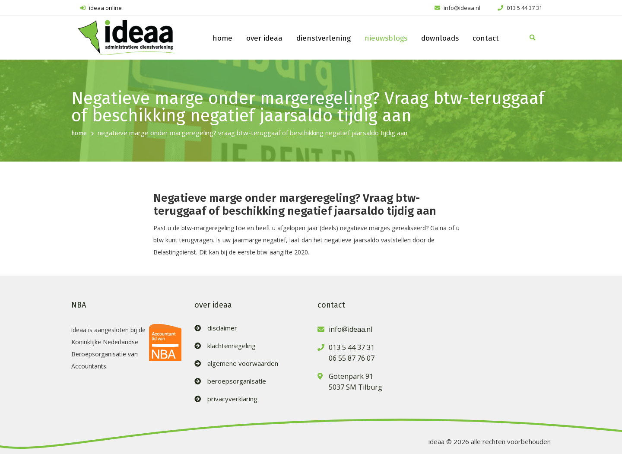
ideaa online (101, 8)
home (222, 38)
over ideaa (264, 38)
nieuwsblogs (386, 38)
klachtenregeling (231, 346)
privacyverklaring (232, 399)
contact (486, 38)
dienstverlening (323, 38)
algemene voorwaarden (242, 363)
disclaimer (222, 328)
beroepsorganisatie (236, 381)
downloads (440, 38)
